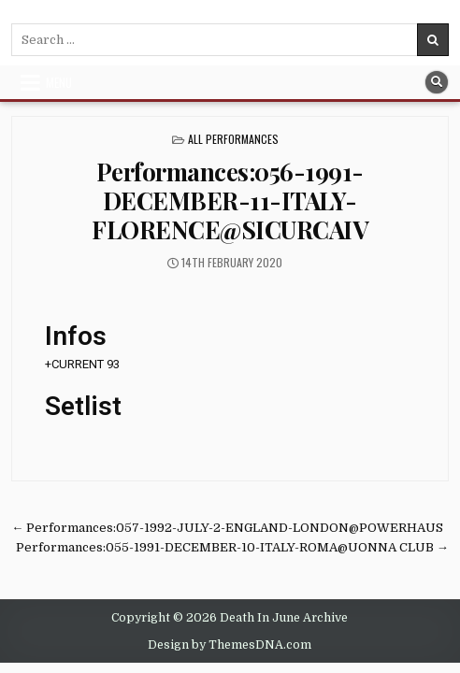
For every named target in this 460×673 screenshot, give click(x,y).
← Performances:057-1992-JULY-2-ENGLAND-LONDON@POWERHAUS (227, 528)
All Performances (233, 139)
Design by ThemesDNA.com (229, 645)
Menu (59, 82)
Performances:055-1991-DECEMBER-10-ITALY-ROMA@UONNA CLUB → (232, 547)
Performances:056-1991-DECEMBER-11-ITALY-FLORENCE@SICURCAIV (229, 200)
